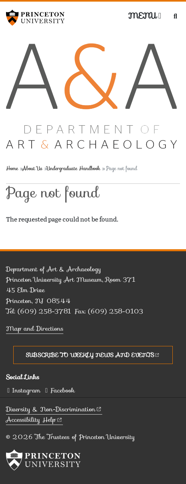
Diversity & (54, 409)
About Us (32, 168)
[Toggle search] (175, 16)
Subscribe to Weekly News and (93, 354)
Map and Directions (34, 328)
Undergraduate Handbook (73, 168)
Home (12, 168)
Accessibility (34, 420)
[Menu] (145, 15)
